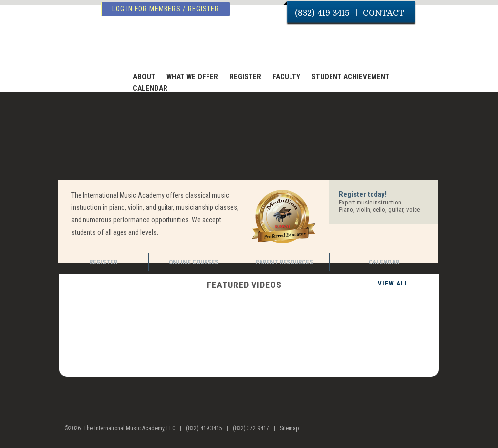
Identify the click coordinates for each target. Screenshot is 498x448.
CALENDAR (150, 88)
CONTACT (383, 13)
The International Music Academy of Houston (115, 46)
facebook (408, 432)
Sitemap (289, 428)
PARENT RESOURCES (284, 262)
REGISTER (245, 76)
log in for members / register (165, 9)
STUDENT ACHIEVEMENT (350, 76)
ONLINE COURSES (194, 262)
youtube (426, 432)
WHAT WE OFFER (192, 76)
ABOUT (144, 76)
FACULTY (286, 76)
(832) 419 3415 (322, 13)
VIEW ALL (393, 283)
